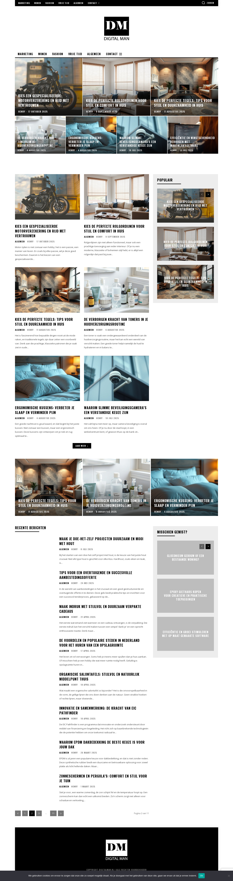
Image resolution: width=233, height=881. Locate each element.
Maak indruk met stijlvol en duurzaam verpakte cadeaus (100, 609)
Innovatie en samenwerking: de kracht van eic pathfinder (97, 710)
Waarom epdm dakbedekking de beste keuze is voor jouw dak (102, 744)
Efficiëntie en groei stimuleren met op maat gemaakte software (185, 634)
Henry (30, 241)
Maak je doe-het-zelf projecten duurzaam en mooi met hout (101, 541)
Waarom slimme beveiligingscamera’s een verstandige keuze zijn (115, 410)
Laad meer (81, 445)
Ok (201, 875)
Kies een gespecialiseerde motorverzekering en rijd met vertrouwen (40, 231)
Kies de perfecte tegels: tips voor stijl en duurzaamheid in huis (44, 322)
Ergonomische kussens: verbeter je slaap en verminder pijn (44, 410)
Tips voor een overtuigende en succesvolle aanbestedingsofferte (95, 575)
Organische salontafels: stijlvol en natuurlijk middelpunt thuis (99, 677)
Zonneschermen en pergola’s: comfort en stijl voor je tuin (103, 778)
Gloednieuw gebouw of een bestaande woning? (185, 557)
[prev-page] (201, 194)
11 (53, 813)
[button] (208, 2)
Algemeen (20, 242)
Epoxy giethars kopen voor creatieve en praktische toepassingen (185, 596)
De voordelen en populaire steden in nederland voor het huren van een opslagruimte (99, 643)
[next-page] (208, 194)
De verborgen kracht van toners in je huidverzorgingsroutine (116, 322)
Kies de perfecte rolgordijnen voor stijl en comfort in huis (114, 229)
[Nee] (228, 875)
